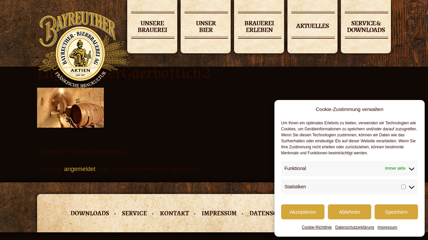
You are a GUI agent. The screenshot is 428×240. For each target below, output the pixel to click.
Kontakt (174, 213)
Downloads (89, 213)
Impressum (387, 227)
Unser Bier (206, 27)
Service (134, 213)
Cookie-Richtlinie (317, 227)
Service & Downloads (366, 27)
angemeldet (79, 169)
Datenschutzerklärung (354, 227)
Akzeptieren (302, 212)
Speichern (396, 212)
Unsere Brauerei (152, 27)
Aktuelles (312, 25)
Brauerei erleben (259, 27)
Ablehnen (349, 212)
